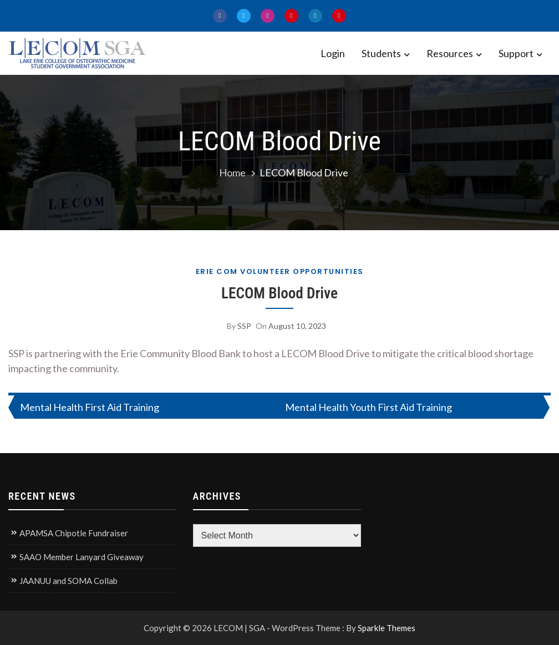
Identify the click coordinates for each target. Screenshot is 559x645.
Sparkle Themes (386, 628)
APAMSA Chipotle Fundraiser (73, 533)
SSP (244, 326)
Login (333, 53)
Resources (449, 53)
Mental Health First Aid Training (89, 407)
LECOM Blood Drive (279, 293)
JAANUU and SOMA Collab (68, 581)
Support (516, 53)
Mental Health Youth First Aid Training (368, 407)
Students (381, 53)
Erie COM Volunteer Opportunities (280, 271)
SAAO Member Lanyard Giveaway (81, 557)
